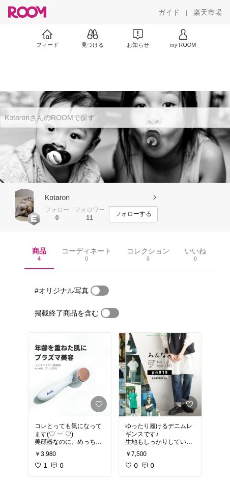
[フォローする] (133, 214)
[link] (69, 374)
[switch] (100, 291)
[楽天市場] (207, 12)
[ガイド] (169, 12)
